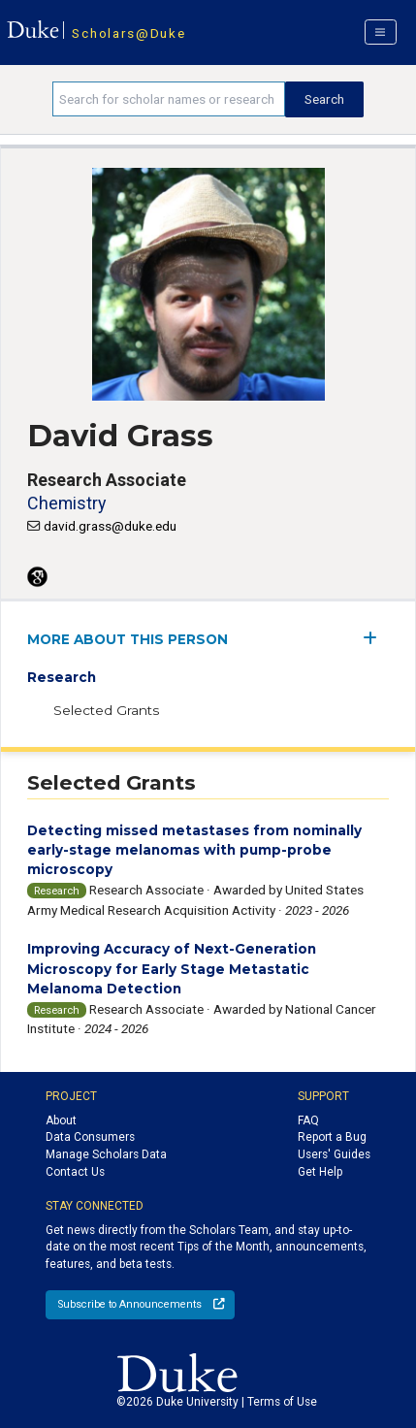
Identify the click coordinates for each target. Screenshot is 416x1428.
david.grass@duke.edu (110, 526)
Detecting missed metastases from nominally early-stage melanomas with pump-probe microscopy (194, 850)
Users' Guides (334, 1154)
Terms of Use (282, 1402)
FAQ (308, 1120)
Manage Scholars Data (106, 1154)
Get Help (320, 1172)
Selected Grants (106, 710)
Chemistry (66, 503)
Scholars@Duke (128, 33)
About (61, 1120)
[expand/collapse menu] (376, 638)
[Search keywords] (168, 98)
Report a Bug (332, 1137)
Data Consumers (90, 1137)
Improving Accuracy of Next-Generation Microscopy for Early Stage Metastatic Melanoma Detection (171, 968)
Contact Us (75, 1172)
